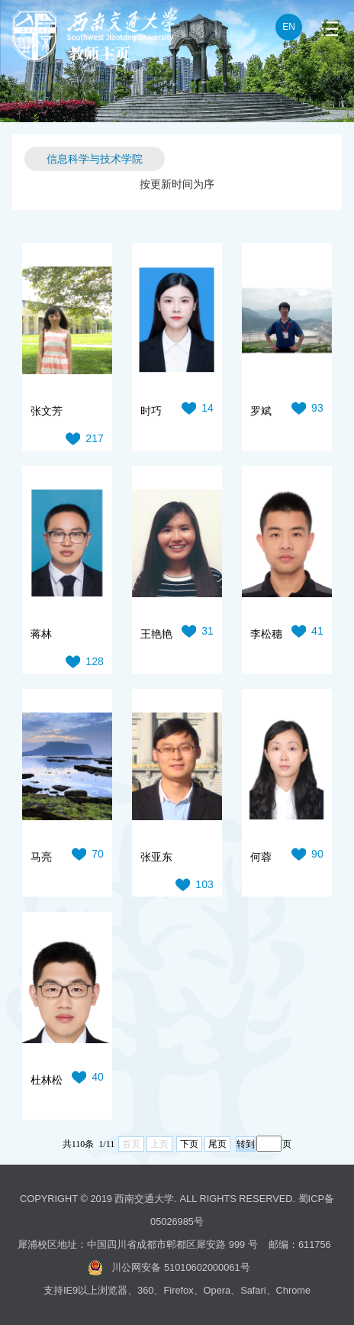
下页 (189, 1144)
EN (288, 26)
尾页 (217, 1144)
